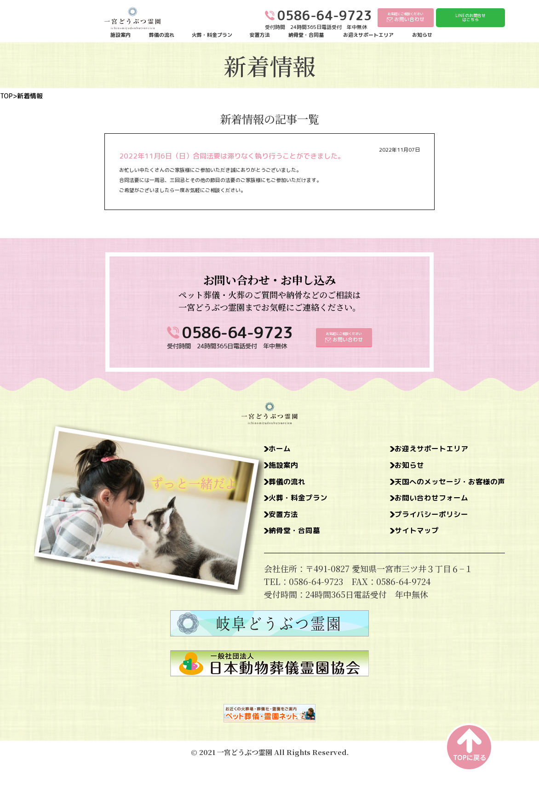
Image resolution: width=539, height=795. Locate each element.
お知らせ (422, 35)
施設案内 (120, 35)
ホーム (282, 449)
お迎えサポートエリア (368, 35)
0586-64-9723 (237, 332)
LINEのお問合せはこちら (470, 18)
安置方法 (260, 35)
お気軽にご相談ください (406, 17)
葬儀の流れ (161, 35)
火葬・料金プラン (212, 35)
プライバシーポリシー (422, 519)
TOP (6, 96)
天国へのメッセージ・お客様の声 (443, 484)
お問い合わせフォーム (422, 502)
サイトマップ (405, 537)
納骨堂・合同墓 (306, 35)
